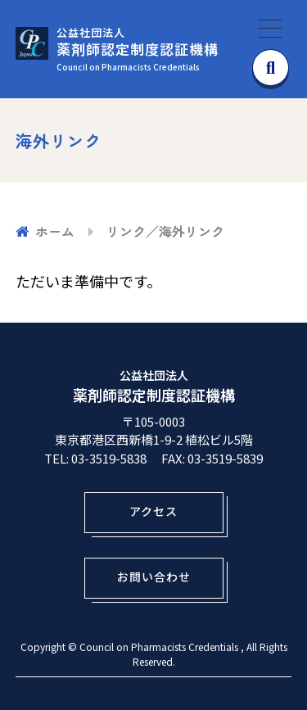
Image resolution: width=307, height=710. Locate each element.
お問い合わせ (154, 576)
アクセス (153, 511)
